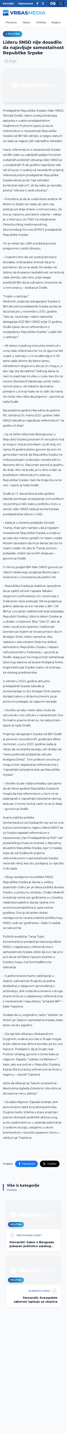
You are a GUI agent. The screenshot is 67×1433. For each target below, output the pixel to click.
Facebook (26, 1163)
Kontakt (8, 3)
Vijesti (26, 22)
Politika (41, 22)
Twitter (50, 1163)
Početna (11, 22)
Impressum (25, 3)
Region (56, 22)
